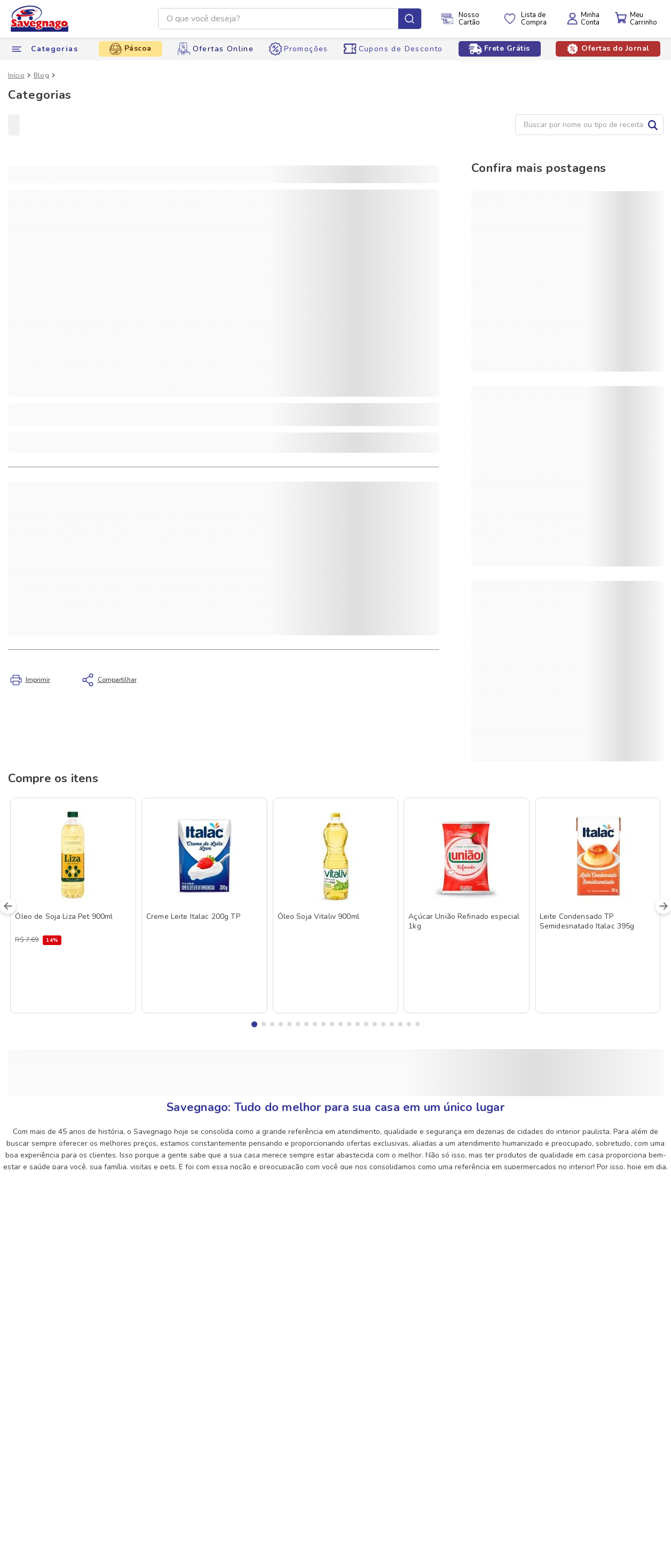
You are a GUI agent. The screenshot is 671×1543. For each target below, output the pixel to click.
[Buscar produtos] (409, 19)
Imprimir (38, 679)
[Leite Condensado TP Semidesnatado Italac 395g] (598, 905)
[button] (254, 1024)
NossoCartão (469, 18)
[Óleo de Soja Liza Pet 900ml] (73, 905)
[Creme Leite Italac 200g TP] (204, 905)
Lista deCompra (534, 18)
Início (16, 75)
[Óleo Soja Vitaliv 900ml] (336, 905)
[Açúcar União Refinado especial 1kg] (467, 905)
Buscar (653, 124)
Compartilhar (114, 678)
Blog (41, 75)
